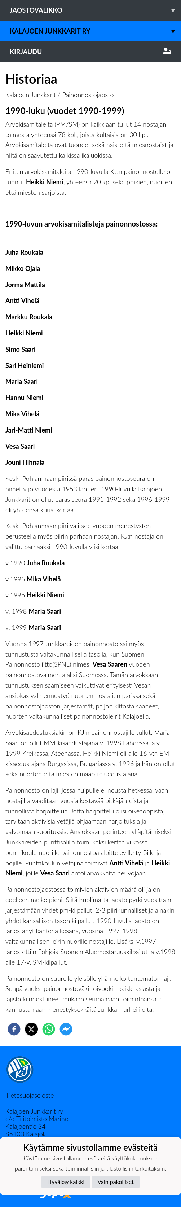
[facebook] (14, 1029)
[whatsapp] (48, 1029)
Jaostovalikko (95, 10)
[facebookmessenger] (65, 1029)
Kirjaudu (90, 52)
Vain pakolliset (115, 1181)
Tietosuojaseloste (29, 1095)
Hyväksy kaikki (65, 1181)
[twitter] (31, 1029)
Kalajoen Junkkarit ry (95, 31)
